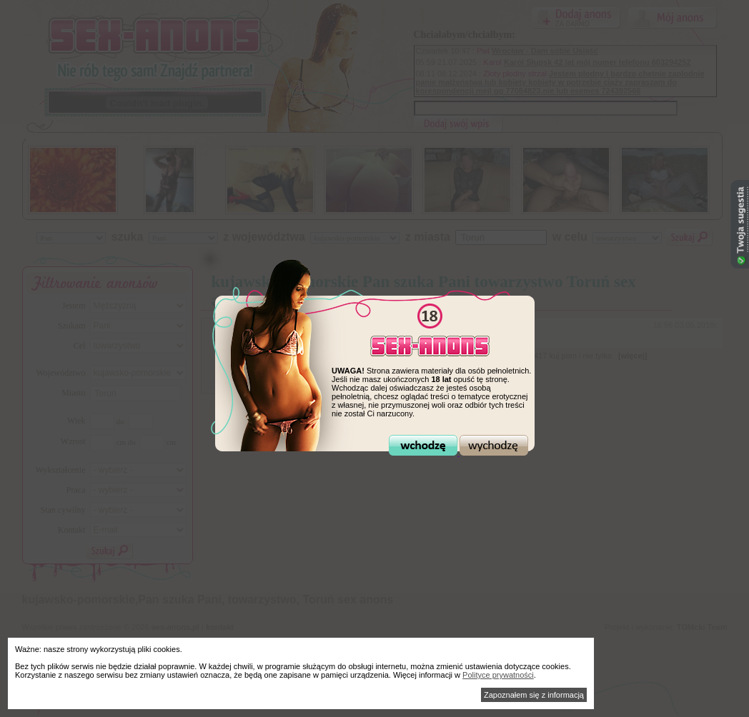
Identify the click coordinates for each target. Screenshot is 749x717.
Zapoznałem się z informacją (534, 695)
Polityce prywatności (498, 675)
